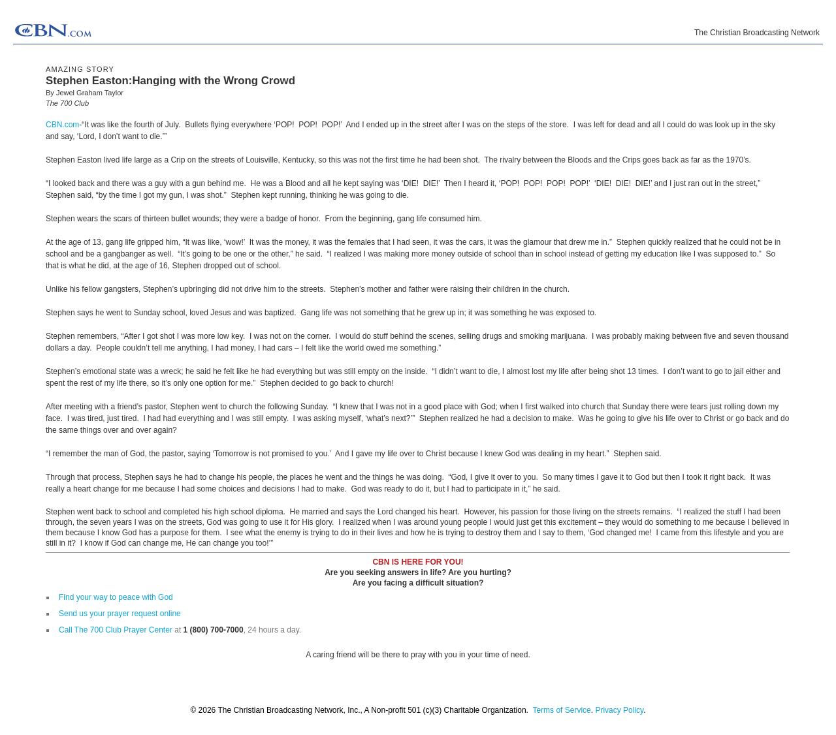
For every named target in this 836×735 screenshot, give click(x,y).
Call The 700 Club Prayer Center (115, 629)
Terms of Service (561, 710)
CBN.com (62, 124)
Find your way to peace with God (116, 597)
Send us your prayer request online (120, 613)
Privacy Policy (619, 710)
